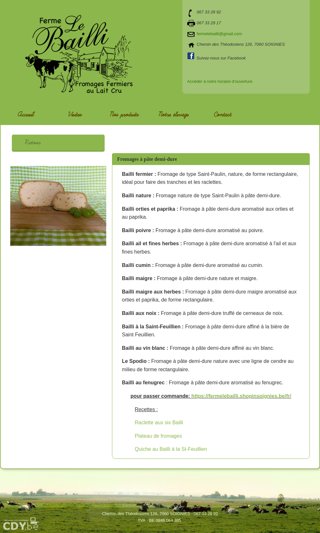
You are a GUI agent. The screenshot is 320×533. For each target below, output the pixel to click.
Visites (74, 115)
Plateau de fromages (158, 436)
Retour (32, 142)
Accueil (25, 115)
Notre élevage (173, 115)
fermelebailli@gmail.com (219, 33)
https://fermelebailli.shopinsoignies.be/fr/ (241, 396)
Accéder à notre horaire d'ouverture (219, 81)
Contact (222, 115)
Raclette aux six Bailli (159, 422)
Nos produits (124, 115)
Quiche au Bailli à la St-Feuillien (171, 449)
